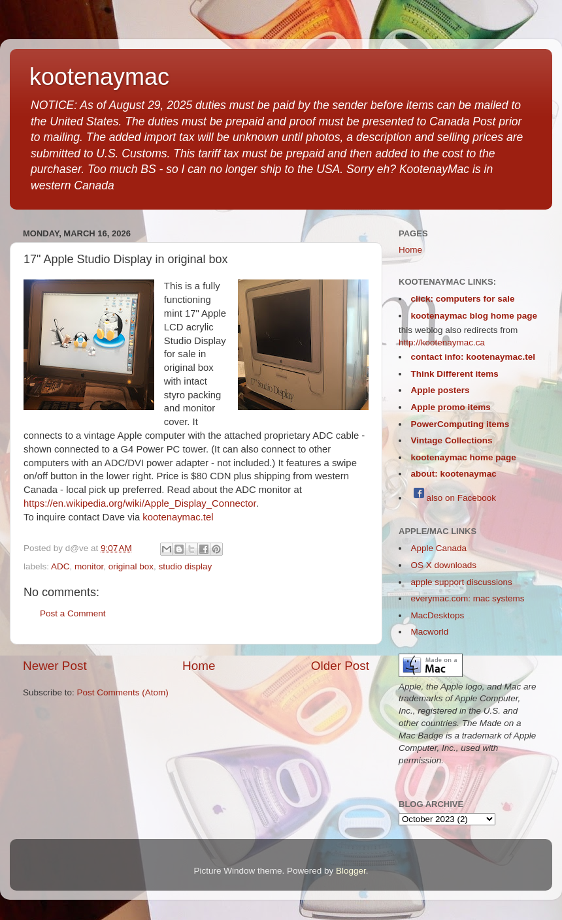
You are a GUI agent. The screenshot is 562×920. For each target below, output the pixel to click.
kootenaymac (99, 76)
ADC (60, 566)
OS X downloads (444, 565)
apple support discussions (461, 582)
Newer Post (55, 666)
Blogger (351, 871)
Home (198, 666)
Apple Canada (439, 548)
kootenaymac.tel (177, 517)
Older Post (340, 666)
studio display (185, 566)
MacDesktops (438, 615)
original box (131, 566)
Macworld (430, 632)
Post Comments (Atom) (123, 692)
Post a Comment (73, 613)
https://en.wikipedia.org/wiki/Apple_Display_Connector (140, 503)
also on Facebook (454, 498)
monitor (88, 566)
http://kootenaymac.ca (442, 342)
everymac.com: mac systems (468, 598)
